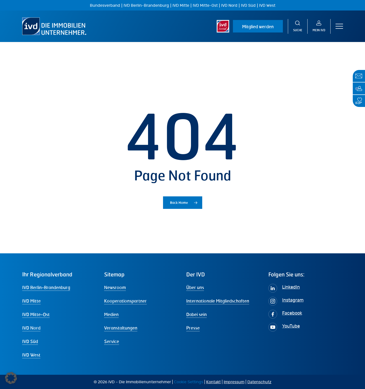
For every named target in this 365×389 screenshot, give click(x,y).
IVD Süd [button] (30, 341)
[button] (339, 26)
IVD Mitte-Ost (205, 5)
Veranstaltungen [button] (120, 328)
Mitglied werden (258, 26)
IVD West (267, 5)
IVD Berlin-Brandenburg (146, 5)
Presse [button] (193, 328)
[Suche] (298, 26)
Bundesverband (105, 5)
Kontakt (213, 382)
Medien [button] (111, 314)
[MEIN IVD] (319, 26)
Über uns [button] (195, 287)
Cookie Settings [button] (188, 382)
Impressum (234, 382)
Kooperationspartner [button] (125, 301)
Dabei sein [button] (196, 314)
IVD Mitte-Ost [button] (36, 314)
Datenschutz (259, 382)
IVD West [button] (31, 355)
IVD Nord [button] (31, 328)
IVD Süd (248, 5)
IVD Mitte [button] (31, 301)
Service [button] (111, 341)
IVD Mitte (181, 5)
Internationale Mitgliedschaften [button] (217, 301)
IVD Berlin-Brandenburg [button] (46, 287)
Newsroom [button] (115, 287)
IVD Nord (229, 5)
